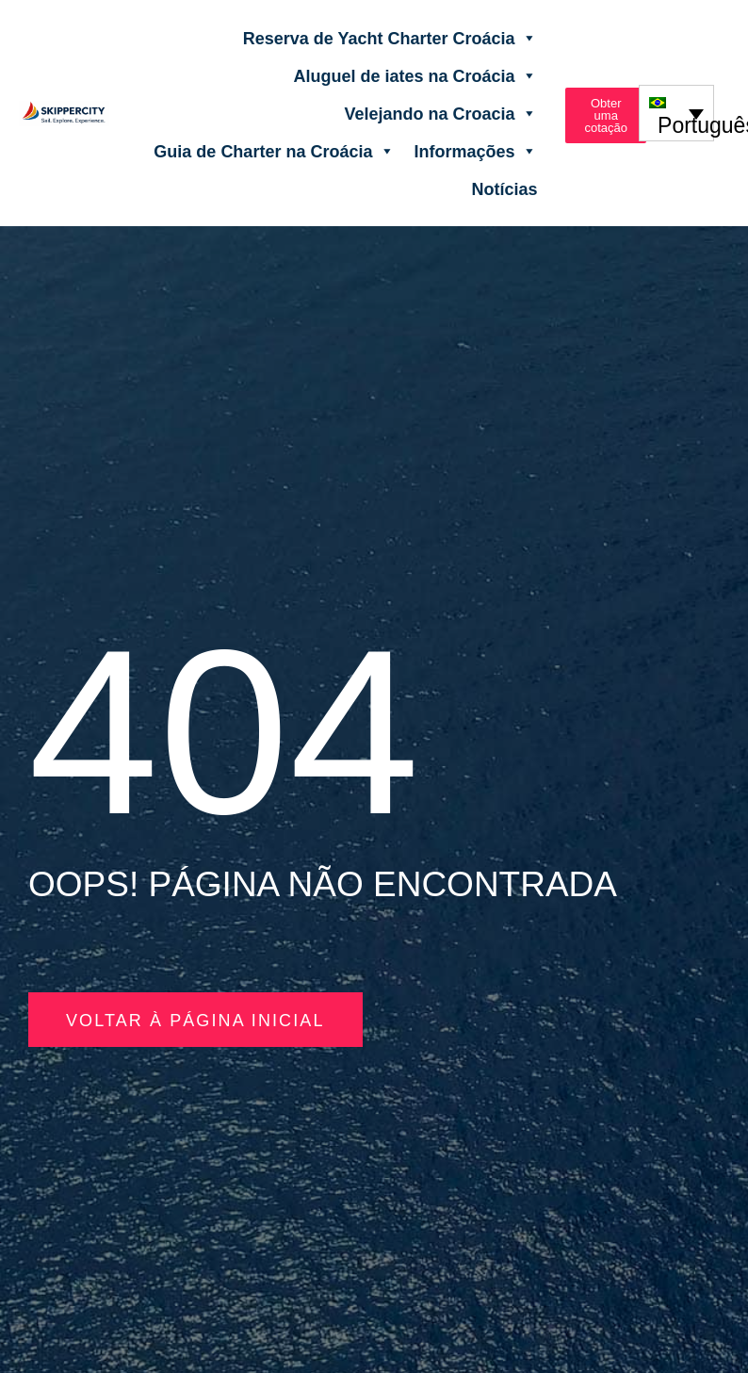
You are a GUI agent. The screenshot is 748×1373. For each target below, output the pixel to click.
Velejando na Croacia (440, 113)
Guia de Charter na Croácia (274, 151)
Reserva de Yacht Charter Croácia (390, 38)
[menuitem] (677, 112)
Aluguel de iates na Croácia (415, 75)
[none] (677, 112)
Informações (475, 151)
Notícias (504, 188)
